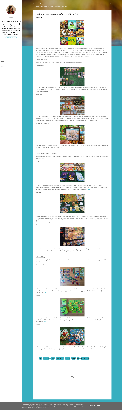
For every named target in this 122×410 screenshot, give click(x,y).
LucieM (11, 17)
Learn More (91, 406)
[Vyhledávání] (110, 4)
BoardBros (46, 358)
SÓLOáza (40, 3)
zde (45, 292)
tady (61, 147)
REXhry (73, 358)
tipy (78, 358)
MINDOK (68, 358)
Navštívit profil (11, 37)
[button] (107, 13)
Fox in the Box (59, 358)
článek (52, 358)
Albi (40, 358)
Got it (98, 406)
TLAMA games (85, 358)
